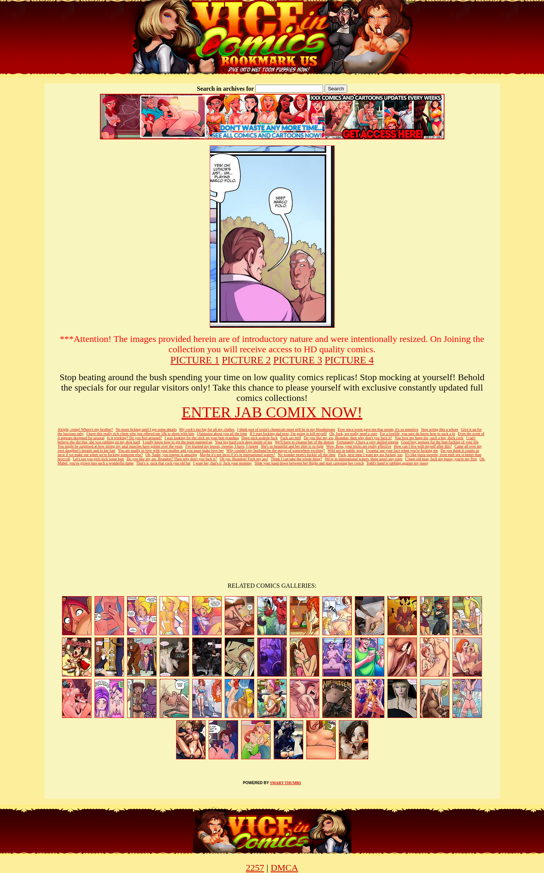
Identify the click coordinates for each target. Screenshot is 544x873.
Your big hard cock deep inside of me (243, 442)
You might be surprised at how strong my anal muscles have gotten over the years (120, 446)
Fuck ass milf (290, 438)
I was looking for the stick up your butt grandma (202, 438)
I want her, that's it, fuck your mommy (222, 463)
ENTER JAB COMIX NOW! (271, 412)
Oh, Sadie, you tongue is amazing (171, 455)
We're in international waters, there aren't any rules (364, 459)
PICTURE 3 (297, 360)
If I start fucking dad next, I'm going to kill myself (288, 434)
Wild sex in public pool (345, 450)
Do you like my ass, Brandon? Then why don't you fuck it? (172, 459)
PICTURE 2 (246, 360)
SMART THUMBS (285, 783)
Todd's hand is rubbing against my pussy (397, 463)
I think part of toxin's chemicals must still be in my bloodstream (286, 429)
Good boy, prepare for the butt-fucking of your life (440, 442)
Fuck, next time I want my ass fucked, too (370, 455)
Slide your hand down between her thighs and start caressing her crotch (309, 463)
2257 (255, 868)
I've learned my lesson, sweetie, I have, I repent (221, 446)
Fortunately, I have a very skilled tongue (367, 442)
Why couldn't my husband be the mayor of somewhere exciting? (275, 450)
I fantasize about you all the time (222, 434)
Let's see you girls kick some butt (98, 459)
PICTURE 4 (349, 360)
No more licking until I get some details (146, 429)
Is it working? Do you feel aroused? (134, 438)
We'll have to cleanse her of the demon (304, 442)
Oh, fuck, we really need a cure (353, 434)
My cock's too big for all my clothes (206, 429)
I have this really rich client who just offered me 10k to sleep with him (140, 434)
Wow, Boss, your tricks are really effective (358, 446)
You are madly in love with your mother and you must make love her (171, 450)
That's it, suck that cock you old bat (163, 463)
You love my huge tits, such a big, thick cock (429, 438)
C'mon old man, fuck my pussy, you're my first (441, 459)
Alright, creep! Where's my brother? (85, 429)
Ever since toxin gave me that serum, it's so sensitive (378, 429)
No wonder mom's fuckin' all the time (307, 455)
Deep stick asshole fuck (260, 438)
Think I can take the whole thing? (296, 459)
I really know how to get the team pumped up (177, 442)
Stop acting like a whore (439, 429)
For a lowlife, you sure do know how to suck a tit (417, 434)
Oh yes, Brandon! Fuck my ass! (244, 459)
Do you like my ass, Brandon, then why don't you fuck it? (348, 438)
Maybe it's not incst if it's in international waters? (237, 455)
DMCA (284, 868)
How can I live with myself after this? (423, 446)
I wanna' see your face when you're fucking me (402, 450)
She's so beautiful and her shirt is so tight (292, 446)
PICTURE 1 (194, 360)
